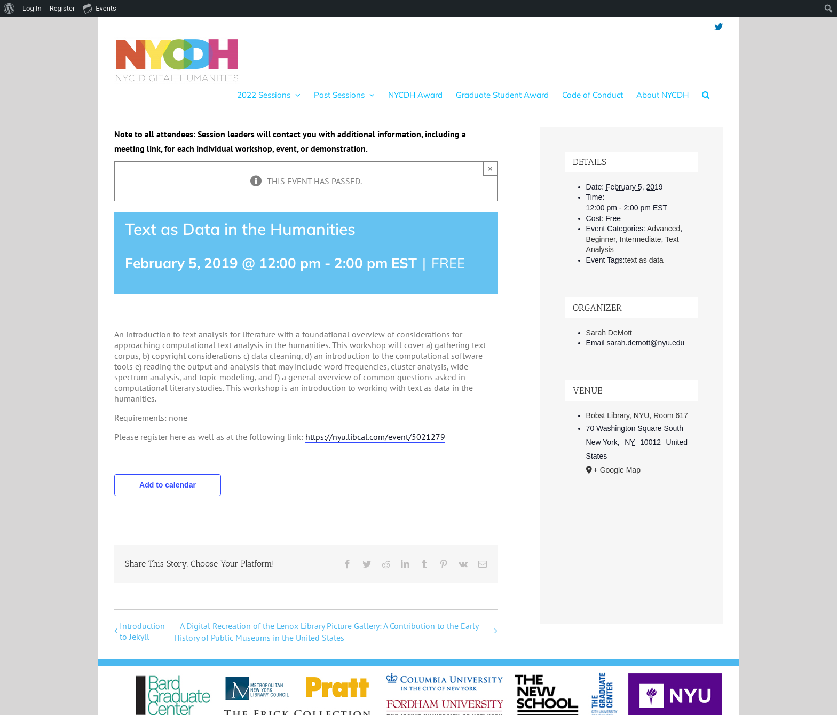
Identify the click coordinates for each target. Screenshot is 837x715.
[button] (705, 94)
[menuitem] (9, 8)
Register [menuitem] (62, 8)
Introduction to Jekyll (142, 631)
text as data (644, 260)
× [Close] (490, 168)
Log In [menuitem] (32, 8)
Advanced (663, 228)
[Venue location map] (632, 540)
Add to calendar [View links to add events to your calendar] (167, 485)
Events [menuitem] (99, 8)
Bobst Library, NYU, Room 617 (637, 415)
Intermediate (640, 239)
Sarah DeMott (609, 332)
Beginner (600, 239)
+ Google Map (617, 470)
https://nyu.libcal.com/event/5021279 (375, 436)
